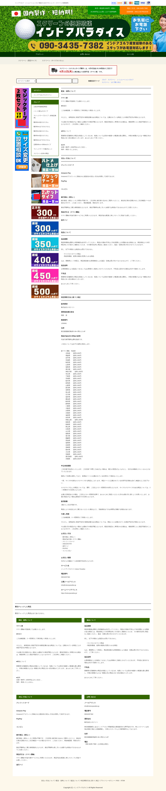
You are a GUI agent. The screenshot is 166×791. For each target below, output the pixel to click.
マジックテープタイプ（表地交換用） (45, 117)
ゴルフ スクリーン (108, 79)
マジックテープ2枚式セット (43, 149)
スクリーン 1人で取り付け (111, 82)
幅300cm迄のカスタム (41, 122)
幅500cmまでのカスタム (42, 140)
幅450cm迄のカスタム (41, 135)
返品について (75, 780)
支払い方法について (48, 780)
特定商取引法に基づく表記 (90, 780)
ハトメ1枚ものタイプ (41, 111)
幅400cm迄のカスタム (41, 131)
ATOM (123, 780)
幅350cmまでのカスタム (42, 126)
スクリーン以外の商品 (41, 153)
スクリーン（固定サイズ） (27, 60)
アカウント (38, 54)
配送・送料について (62, 780)
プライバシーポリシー (107, 780)
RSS (117, 780)
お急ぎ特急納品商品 (40, 106)
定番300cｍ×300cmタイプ (42, 144)
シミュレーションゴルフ (125, 79)
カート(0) (128, 54)
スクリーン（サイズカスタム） (52, 60)
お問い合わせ (83, 54)
